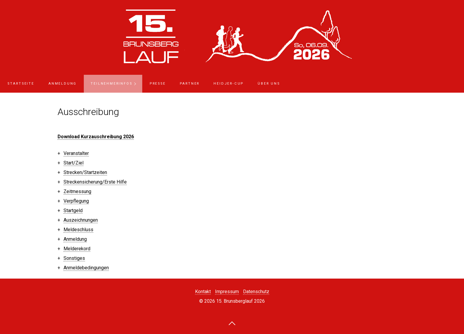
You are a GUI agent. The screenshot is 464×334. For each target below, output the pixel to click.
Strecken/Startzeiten (85, 172)
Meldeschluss (78, 229)
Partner (190, 84)
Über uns (269, 84)
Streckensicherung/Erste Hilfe (95, 182)
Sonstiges (74, 258)
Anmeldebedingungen (86, 268)
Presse (158, 84)
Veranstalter (76, 153)
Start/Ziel (73, 163)
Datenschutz (256, 291)
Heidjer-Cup (229, 84)
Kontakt (203, 291)
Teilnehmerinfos (111, 84)
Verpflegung (76, 201)
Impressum (227, 291)
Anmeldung (62, 84)
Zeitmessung (77, 191)
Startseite (20, 84)
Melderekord (77, 248)
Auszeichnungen (81, 220)
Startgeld (73, 210)
